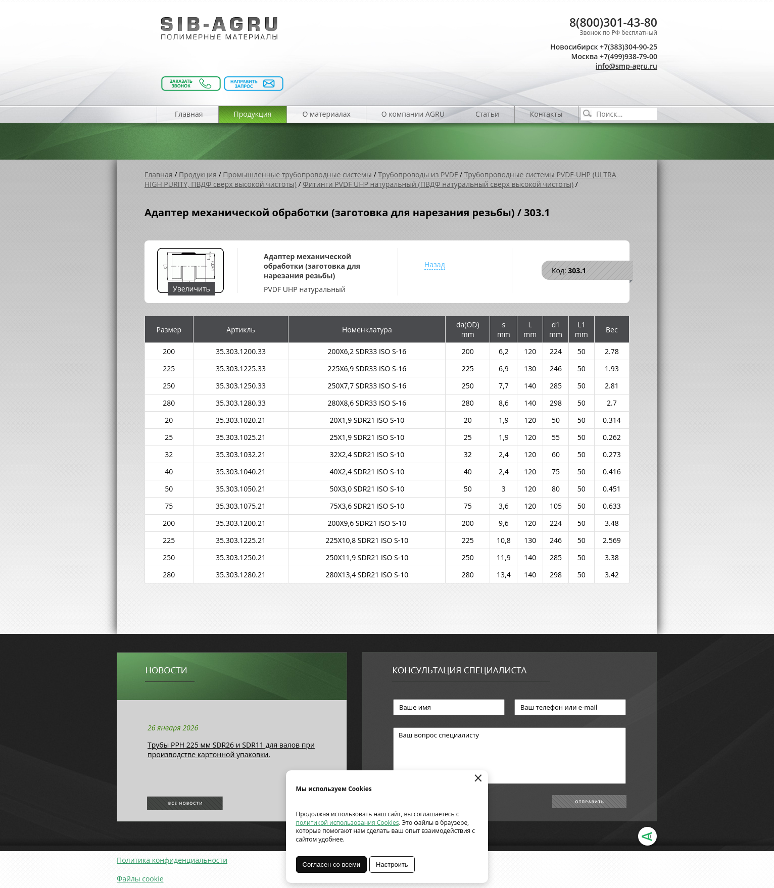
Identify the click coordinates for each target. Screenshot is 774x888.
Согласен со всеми (332, 864)
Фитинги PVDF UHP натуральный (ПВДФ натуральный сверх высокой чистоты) (438, 184)
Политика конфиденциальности (172, 860)
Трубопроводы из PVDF (418, 174)
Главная (189, 114)
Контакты (546, 114)
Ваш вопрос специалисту (509, 755)
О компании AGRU (413, 114)
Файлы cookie (140, 878)
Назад (434, 264)
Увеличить (191, 288)
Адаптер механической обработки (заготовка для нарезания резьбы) (312, 266)
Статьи (487, 114)
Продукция (253, 114)
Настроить (392, 864)
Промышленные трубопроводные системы (297, 174)
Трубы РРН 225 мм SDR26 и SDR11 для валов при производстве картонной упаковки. (231, 749)
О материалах (326, 114)
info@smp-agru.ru (626, 66)
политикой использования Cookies (347, 822)
